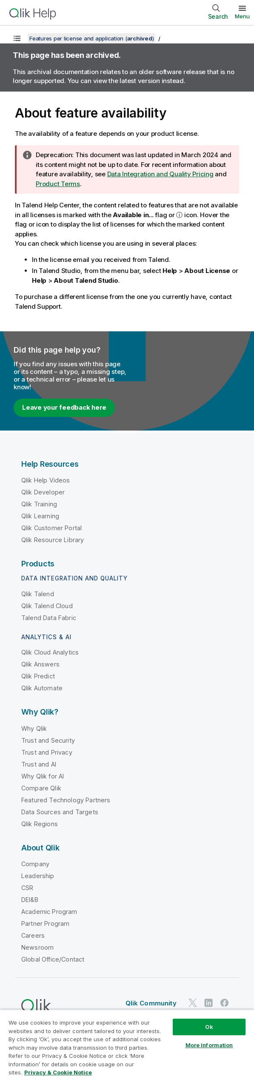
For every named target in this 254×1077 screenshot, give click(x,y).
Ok (209, 1026)
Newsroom (37, 947)
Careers (33, 935)
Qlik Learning (40, 516)
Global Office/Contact (52, 959)
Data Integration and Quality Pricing (160, 174)
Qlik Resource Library (52, 539)
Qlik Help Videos (45, 480)
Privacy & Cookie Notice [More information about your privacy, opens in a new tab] (58, 1072)
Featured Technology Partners (65, 800)
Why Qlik (34, 728)
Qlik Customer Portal (51, 527)
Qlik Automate (42, 688)
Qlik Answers (40, 664)
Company (35, 863)
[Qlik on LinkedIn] (208, 1002)
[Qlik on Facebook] (224, 1002)
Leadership (37, 875)
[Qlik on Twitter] (192, 1002)
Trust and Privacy (46, 752)
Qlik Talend (37, 593)
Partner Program (45, 923)
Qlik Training (39, 504)
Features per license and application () (91, 38)
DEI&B (29, 899)
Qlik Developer (43, 492)
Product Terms (58, 184)
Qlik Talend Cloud (47, 605)
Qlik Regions (39, 823)
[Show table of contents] (17, 38)
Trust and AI (38, 764)
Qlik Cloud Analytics (50, 652)
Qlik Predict (38, 676)
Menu (242, 16)
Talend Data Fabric (48, 617)
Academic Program (49, 911)
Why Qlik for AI (42, 776)
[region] (127, 1043)
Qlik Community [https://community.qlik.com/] (151, 1003)
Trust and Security (48, 740)
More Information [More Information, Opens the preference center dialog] (209, 1045)
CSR (27, 887)
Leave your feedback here (64, 407)
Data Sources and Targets (59, 812)
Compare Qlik (41, 788)
